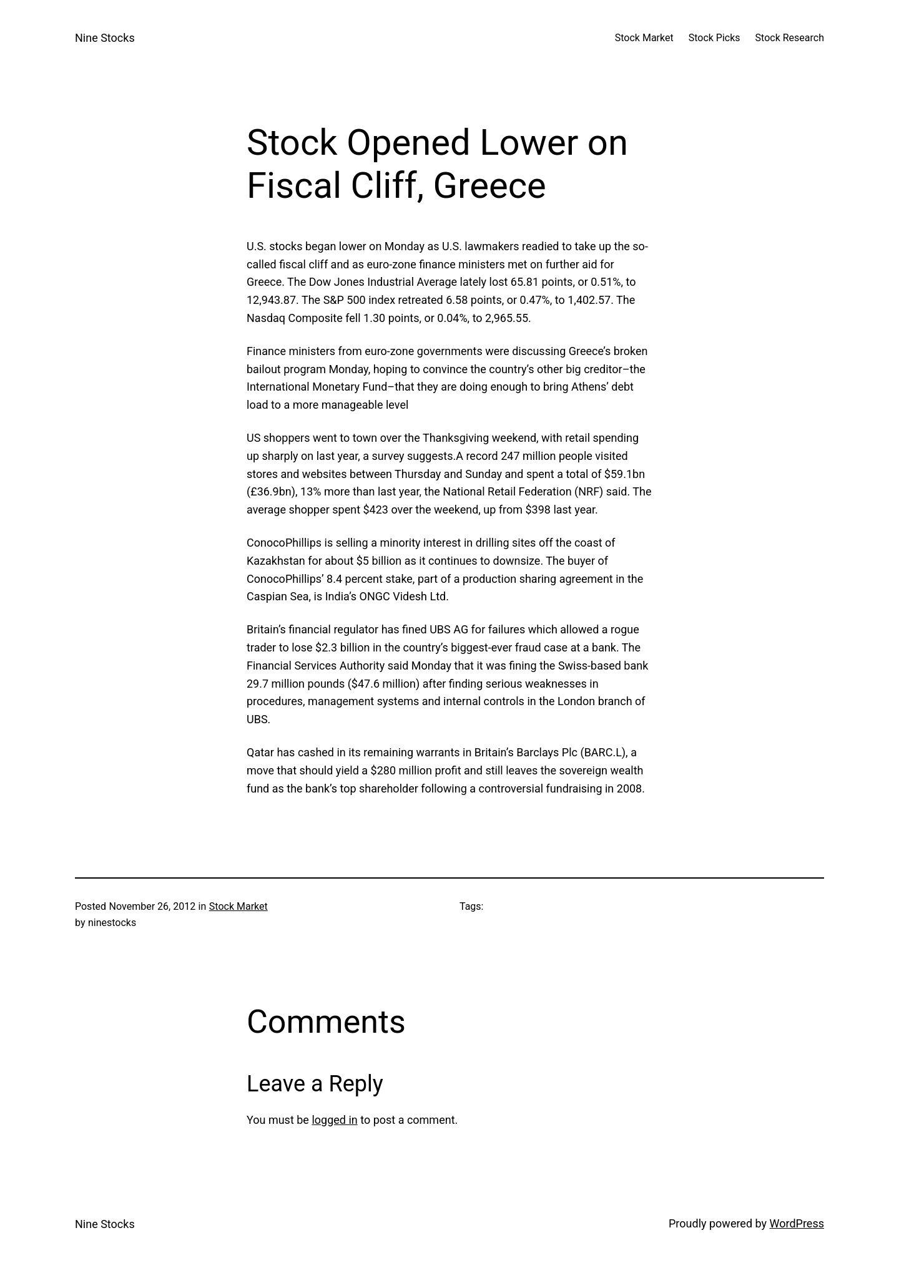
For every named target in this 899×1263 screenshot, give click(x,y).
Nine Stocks (105, 37)
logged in (334, 1119)
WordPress (797, 1223)
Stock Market (238, 906)
